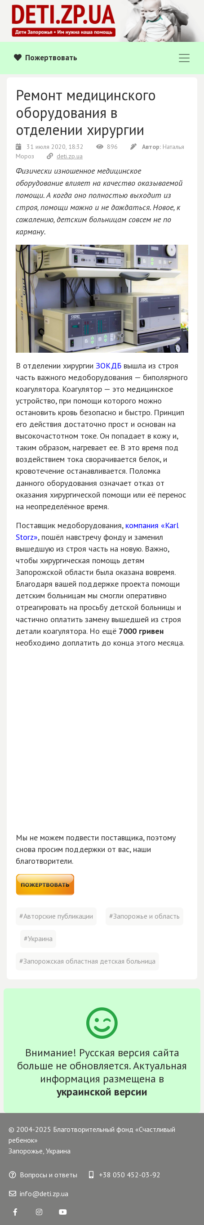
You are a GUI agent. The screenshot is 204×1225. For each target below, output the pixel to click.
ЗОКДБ (108, 365)
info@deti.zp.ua (38, 1193)
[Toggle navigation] (184, 58)
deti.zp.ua (65, 156)
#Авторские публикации (56, 915)
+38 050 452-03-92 (124, 1174)
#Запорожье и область (144, 915)
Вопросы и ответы (43, 1174)
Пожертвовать (45, 58)
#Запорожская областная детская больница (87, 960)
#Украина (38, 938)
